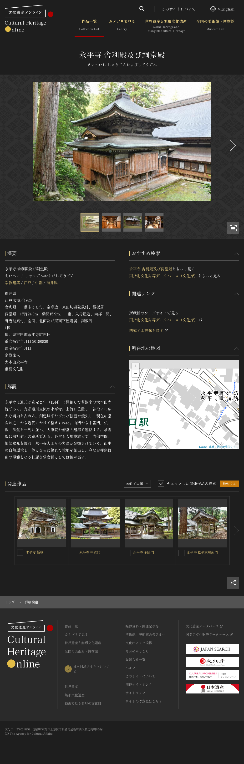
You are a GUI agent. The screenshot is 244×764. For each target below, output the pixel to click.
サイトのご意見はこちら (143, 701)
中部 (39, 282)
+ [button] (135, 366)
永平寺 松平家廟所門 (202, 552)
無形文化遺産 (75, 695)
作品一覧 (89, 26)
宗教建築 (12, 282)
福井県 (52, 282)
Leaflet (203, 446)
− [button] (135, 373)
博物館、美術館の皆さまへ (145, 634)
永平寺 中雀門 (89, 552)
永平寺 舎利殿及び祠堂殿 (150, 269)
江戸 (27, 282)
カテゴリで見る (122, 26)
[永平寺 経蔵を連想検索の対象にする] (20, 553)
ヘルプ (130, 667)
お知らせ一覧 (135, 659)
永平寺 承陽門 (143, 552)
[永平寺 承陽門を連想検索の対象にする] (128, 553)
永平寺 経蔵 (34, 552)
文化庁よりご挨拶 (138, 642)
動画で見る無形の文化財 (83, 703)
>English (222, 9)
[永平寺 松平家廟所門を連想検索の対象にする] (181, 553)
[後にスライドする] (232, 145)
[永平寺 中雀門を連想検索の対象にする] (74, 553)
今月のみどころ (137, 651)
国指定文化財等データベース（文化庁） (163, 275)
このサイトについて (179, 9)
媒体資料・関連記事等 (142, 626)
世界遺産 (71, 686)
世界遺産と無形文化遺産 (166, 26)
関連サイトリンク (138, 684)
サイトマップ (135, 692)
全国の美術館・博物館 (215, 26)
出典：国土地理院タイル (223, 446)
